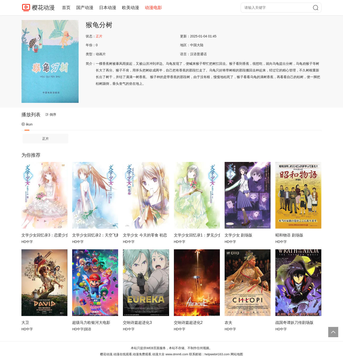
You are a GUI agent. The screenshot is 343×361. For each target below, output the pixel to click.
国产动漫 (84, 7)
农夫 (228, 323)
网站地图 (237, 354)
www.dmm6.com (177, 354)
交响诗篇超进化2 (188, 323)
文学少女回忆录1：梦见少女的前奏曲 (197, 235)
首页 (66, 7)
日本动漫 (107, 7)
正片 (45, 138)
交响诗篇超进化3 (137, 323)
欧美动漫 (130, 7)
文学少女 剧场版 (238, 235)
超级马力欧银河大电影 (91, 323)
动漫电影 (153, 7)
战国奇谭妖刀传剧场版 (294, 323)
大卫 (25, 323)
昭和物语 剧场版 (289, 235)
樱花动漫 (43, 7)
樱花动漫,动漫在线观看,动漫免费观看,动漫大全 (132, 354)
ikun (27, 124)
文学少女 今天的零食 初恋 (145, 235)
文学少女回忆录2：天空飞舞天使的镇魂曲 (95, 235)
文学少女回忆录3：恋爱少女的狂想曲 (44, 235)
